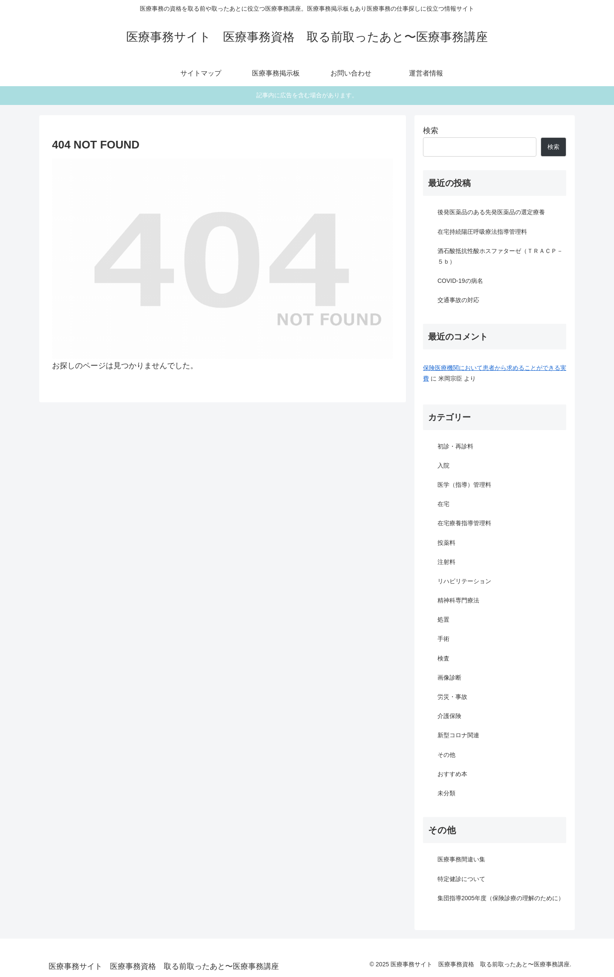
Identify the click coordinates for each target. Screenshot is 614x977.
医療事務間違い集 (461, 859)
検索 (430, 130)
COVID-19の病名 (460, 280)
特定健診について (461, 878)
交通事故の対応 (458, 300)
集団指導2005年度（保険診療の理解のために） (500, 898)
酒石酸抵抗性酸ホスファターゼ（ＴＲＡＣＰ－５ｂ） (500, 256)
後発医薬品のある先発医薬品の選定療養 (491, 212)
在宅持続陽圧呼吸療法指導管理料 (482, 231)
